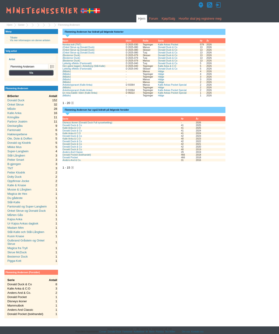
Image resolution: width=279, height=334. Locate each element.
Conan (102, 331)
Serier (21, 24)
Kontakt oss (197, 331)
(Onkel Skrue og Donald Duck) (78, 47)
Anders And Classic (72, 152)
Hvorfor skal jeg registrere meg (200, 18)
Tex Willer (170, 331)
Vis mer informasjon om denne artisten (30, 40)
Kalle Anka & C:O (167, 66)
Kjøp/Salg (168, 18)
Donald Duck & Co (167, 47)
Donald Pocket (70, 157)
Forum (153, 18)
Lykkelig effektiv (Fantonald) (77, 63)
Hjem (142, 18)
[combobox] (29, 66)
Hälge (161, 71)
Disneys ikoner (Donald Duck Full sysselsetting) (87, 122)
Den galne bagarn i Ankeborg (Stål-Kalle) (83, 66)
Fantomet (128, 331)
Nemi (152, 331)
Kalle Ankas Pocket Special (172, 84)
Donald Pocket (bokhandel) (76, 154)
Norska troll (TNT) (71, 44)
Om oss (186, 331)
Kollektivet (139, 331)
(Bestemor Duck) (71, 55)
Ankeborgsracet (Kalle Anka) (77, 84)
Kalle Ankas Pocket (168, 44)
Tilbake (14, 37)
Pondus (160, 331)
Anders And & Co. (71, 160)
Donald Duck (114, 331)
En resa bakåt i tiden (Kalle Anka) (79, 92)
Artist (12, 59)
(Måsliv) (66, 71)
